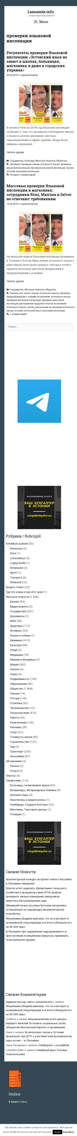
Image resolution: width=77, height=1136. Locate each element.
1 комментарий (18, 314)
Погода (14, 698)
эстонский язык (32, 310)
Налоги (14, 669)
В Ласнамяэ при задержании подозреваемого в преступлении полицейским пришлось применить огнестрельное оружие (37, 935)
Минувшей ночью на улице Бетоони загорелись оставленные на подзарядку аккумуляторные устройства (36, 909)
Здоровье (16, 626)
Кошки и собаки (20, 635)
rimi (21, 293)
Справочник (13, 780)
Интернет (16, 630)
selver (27, 293)
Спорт (14, 732)
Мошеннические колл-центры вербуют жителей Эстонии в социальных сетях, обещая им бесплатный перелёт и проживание (36, 1023)
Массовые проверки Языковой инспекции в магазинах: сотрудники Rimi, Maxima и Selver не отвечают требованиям (39, 192)
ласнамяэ (15, 164)
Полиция (15, 814)
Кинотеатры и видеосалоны (28, 799)
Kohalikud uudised (17, 543)
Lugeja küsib (17, 563)
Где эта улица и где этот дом (24, 592)
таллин (70, 167)
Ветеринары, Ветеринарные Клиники (33, 790)
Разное (14, 766)
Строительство (19, 741)
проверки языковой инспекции (48, 167)
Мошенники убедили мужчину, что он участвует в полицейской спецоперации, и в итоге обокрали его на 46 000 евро (39, 922)
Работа (14, 717)
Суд (12, 746)
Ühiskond (15, 582)
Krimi (13, 553)
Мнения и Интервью (23, 659)
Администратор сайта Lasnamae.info (29, 1002)
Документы (17, 616)
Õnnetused (16, 568)
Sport (13, 572)
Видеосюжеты (19, 606)
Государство (16, 160)
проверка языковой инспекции (24, 300)
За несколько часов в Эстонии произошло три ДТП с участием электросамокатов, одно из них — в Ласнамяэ (39, 1036)
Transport (16, 577)
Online (18, 1101)
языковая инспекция (27, 171)
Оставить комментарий (22, 174)
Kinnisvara (16, 548)
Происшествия (19, 712)
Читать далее (15, 152)
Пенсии (14, 693)
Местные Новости (45, 160)
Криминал (16, 640)
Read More (68, 1132)
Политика (16, 703)
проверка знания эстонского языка (40, 164)
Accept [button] (57, 1132)
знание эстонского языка (45, 293)
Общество (61, 160)
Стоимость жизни (21, 737)
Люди (13, 650)
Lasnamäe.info (41, 11)
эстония (11, 171)
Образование (18, 683)
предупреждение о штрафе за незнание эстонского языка (38, 296)
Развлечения (18, 722)
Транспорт (16, 751)
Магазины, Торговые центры (28, 809)
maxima (14, 293)
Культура (29, 160)
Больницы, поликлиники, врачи (30, 785)
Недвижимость (19, 679)
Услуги (14, 770)
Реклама (15, 727)
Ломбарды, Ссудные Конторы (29, 804)
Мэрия (14, 664)
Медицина (16, 654)
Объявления (14, 761)
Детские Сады (19, 795)
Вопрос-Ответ (15, 587)
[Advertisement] (39, 355)
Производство (19, 708)
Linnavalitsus (18, 558)
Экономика (17, 756)
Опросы (11, 775)
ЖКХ (13, 621)
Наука (14, 674)
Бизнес (14, 601)
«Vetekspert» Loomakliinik (53, 1045)
